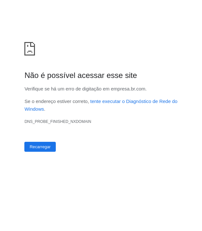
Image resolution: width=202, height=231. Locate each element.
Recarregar (40, 146)
